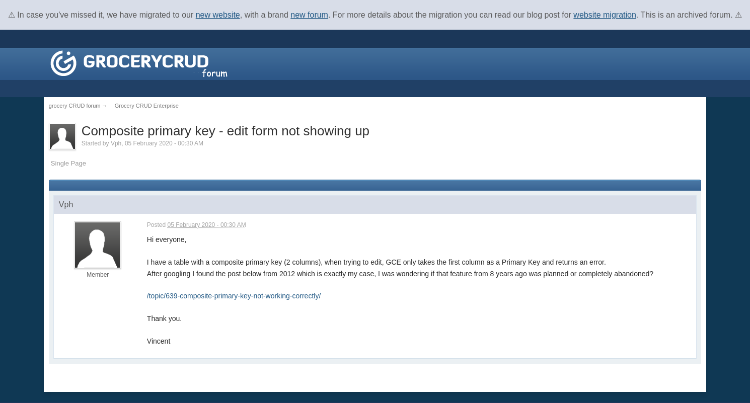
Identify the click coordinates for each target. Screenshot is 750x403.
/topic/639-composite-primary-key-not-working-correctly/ (234, 296)
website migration (604, 15)
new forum (309, 15)
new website (218, 15)
